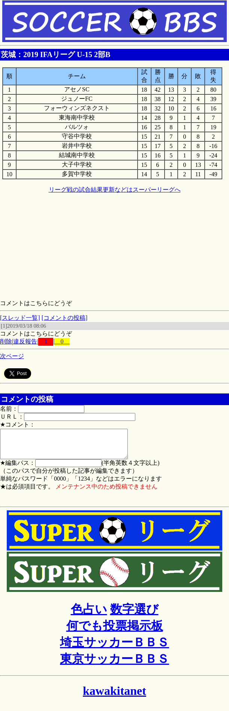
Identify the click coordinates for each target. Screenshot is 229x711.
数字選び (134, 615)
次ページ (12, 356)
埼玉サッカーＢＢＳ (114, 648)
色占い (89, 615)
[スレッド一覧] (20, 318)
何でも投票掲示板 (114, 631)
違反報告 (25, 341)
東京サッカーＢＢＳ (114, 664)
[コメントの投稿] (65, 318)
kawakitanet (114, 696)
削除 (6, 341)
